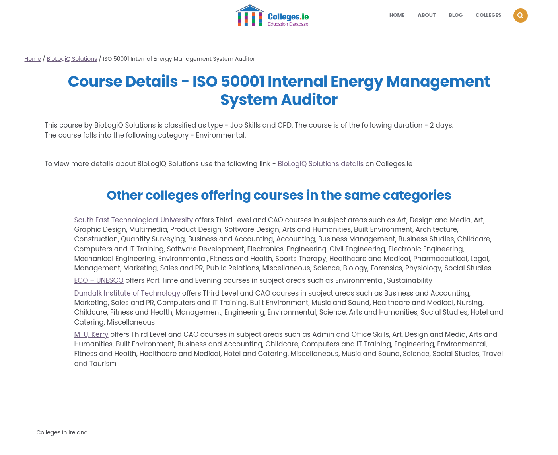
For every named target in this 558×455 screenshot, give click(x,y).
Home (397, 15)
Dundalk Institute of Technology (127, 293)
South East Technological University (133, 220)
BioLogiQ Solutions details (321, 164)
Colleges (489, 15)
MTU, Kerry (91, 334)
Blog (456, 15)
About (427, 15)
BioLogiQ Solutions (72, 59)
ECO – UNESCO (99, 280)
